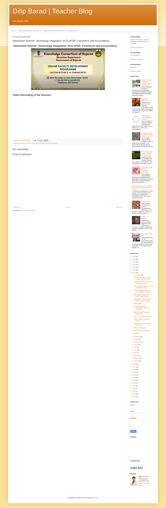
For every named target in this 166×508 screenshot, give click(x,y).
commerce (28, 143)
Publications (72, 31)
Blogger (96, 498)
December (137, 275)
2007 (134, 396)
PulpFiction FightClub (144, 99)
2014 (134, 377)
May (135, 353)
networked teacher (40, 143)
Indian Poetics (145, 201)
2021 (134, 270)
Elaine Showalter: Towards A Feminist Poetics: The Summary (146, 82)
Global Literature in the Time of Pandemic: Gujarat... (143, 282)
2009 (134, 391)
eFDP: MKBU (138, 303)
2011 (134, 386)
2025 (134, 259)
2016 (134, 372)
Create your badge (135, 71)
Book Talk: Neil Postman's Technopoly (142, 313)
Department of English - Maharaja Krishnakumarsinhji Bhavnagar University (139, 41)
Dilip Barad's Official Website (54, 31)
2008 (134, 394)
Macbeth (136, 333)
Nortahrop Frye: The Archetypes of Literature (147, 117)
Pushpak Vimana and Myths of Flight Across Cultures (147, 134)
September (137, 342)
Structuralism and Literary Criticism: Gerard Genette (146, 153)
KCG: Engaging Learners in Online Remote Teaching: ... (143, 291)
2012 (134, 383)
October (136, 339)
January (136, 361)
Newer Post (16, 207)
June (135, 350)
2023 (134, 265)
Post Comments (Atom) (28, 210)
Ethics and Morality (139, 328)
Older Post (119, 207)
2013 (134, 380)
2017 (134, 369)
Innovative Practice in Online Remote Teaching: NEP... (142, 278)
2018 (134, 367)
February (137, 358)
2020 (134, 273)
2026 (134, 256)
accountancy (21, 143)
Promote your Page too (136, 47)
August (136, 345)
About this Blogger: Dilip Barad (30, 31)
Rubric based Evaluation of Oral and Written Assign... (143, 287)
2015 (134, 375)
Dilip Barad (133, 67)
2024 (134, 262)
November (137, 337)
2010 (134, 388)
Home (13, 31)
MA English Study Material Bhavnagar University (146, 169)
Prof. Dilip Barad (134, 55)
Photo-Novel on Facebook (142, 330)
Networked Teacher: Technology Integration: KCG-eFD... (142, 307)
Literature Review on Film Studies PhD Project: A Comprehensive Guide (142, 187)
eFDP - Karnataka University (142, 316)
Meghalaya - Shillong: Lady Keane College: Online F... (142, 300)
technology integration (52, 143)
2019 (134, 364)
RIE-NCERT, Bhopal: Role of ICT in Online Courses (142, 295)
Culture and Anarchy (145, 217)
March (136, 355)
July (135, 347)
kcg (33, 143)
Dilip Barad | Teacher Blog (52, 11)
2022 (134, 267)
